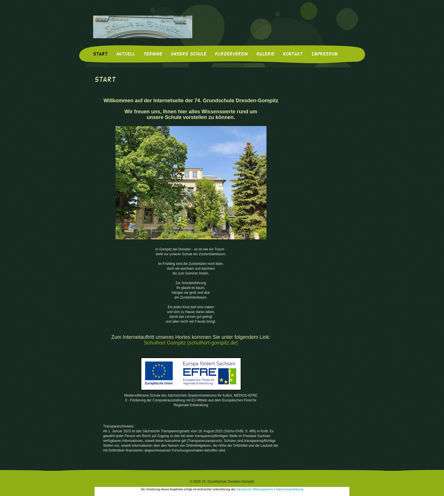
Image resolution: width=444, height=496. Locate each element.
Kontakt (293, 54)
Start (100, 54)
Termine (152, 54)
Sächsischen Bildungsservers (255, 489)
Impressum (324, 54)
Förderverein (231, 54)
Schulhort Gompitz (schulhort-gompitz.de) (191, 343)
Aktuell (125, 54)
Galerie (265, 54)
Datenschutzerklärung (289, 489)
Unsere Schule (188, 54)
